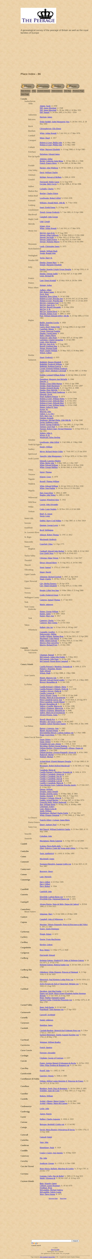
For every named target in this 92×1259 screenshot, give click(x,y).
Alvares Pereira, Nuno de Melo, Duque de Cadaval (59, 904)
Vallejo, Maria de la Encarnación (52, 713)
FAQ (33, 91)
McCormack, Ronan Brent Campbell (54, 661)
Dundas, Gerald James (48, 333)
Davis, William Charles (49, 173)
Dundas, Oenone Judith (49, 274)
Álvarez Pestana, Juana (49, 715)
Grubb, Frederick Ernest (49, 595)
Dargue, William (46, 789)
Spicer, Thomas (46, 472)
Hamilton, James (46, 1025)
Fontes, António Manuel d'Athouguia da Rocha (58, 1063)
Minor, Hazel (45, 138)
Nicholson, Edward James (50, 154)
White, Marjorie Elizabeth (50, 149)
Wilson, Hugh (45, 673)
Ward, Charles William (48, 351)
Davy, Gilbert (45, 882)
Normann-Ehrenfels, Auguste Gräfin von (55, 864)
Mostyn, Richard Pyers (48, 645)
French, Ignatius (46, 1047)
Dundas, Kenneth (46, 796)
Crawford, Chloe (46, 544)
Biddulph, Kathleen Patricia (50, 366)
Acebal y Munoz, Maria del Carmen (53, 1103)
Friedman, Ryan (46, 1188)
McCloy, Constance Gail (49, 303)
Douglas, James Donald (49, 792)
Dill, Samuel (44, 112)
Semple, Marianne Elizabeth (51, 265)
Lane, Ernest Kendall (48, 280)
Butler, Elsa (44, 325)
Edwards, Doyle (46, 394)
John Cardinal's (44, 1257)
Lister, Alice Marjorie (48, 342)
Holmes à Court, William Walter (52, 399)
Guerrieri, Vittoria (47, 1076)
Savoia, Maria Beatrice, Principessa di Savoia (57, 1130)
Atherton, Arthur (46, 159)
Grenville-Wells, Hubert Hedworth (53, 802)
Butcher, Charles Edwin (49, 193)
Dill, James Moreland (48, 108)
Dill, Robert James (47, 292)
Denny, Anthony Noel (48, 825)
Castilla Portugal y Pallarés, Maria (53, 687)
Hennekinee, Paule (47, 1148)
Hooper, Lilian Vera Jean (49, 590)
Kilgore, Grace (45, 477)
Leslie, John (44, 1109)
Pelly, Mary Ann (46, 416)
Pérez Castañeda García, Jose (51, 700)
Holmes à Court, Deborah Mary (52, 401)
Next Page (25, 94)
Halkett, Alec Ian (46, 627)
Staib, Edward (45, 671)
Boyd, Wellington (46, 530)
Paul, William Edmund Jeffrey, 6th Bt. (54, 316)
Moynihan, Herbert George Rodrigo (53, 746)
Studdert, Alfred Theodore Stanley (53, 724)
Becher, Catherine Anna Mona (51, 161)
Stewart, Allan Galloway (49, 235)
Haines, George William (49, 612)
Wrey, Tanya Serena (47, 1194)
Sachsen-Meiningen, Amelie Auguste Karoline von (59, 1035)
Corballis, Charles (47, 189)
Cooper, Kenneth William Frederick (53, 369)
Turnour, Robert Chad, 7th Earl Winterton (56, 429)
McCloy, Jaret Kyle (47, 233)
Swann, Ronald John (48, 253)
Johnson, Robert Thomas (49, 535)
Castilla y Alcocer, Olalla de (50, 691)
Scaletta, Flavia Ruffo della (50, 846)
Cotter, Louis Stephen (48, 509)
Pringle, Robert (46, 934)
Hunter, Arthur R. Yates (49, 407)
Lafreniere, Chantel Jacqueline (51, 340)
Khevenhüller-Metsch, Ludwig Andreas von (56, 733)
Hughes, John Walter (48, 495)
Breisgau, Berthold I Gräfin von (52, 1124)
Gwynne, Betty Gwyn (48, 184)
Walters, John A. (46, 433)
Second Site (51, 1257)
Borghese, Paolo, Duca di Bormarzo (53, 1088)
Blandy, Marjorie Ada (48, 678)
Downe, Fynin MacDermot (50, 939)
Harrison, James (46, 117)
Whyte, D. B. (45, 435)
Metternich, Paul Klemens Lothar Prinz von (56, 980)
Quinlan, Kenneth (46, 418)
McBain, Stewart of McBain (50, 177)
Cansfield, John (46, 892)
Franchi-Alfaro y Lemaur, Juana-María (55, 820)
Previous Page (78, 91)
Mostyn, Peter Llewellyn (49, 643)
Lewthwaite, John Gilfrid (49, 442)
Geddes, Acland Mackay (49, 800)
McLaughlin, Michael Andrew (51, 1190)
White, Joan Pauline (47, 488)
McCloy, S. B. (45, 309)
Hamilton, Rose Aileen (48, 296)
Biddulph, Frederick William (51, 364)
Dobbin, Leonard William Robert (52, 375)
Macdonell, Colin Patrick (49, 638)
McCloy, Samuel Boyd (48, 311)
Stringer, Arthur (46, 285)
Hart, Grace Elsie (46, 493)
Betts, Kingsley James (48, 1183)
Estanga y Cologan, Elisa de (50, 798)
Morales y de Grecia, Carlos (50, 722)
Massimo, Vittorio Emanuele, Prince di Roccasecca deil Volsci (64, 925)
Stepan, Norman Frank (48, 348)
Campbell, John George (49, 217)
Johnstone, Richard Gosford (50, 577)
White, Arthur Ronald (48, 133)
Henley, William (46, 447)
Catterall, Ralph (46, 1137)
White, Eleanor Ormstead (49, 815)
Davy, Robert (45, 886)
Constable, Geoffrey (47, 632)
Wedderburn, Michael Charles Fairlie (54, 813)
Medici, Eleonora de (47, 1178)
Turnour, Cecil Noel (47, 427)
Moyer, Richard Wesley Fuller (51, 452)
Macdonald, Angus (47, 859)
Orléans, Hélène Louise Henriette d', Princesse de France (61, 1081)
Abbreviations (57, 91)
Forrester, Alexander (47, 1053)
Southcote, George (47, 1163)
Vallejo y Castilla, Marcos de (51, 706)
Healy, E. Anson (46, 514)
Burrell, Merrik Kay (47, 719)
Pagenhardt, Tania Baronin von (52, 1009)
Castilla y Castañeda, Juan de (51, 779)
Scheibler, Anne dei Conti (50, 1091)
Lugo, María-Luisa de (48, 809)
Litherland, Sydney (47, 807)
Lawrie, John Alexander (49, 505)
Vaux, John (44, 1142)
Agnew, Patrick (46, 1114)
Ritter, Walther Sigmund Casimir (52, 998)
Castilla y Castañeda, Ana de (51, 776)
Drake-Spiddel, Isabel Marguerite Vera (54, 122)
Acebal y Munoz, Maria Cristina (52, 1101)
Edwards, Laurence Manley (50, 461)
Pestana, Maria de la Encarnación (52, 698)
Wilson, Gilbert (46, 353)
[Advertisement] (55, 54)
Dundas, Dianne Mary (48, 263)
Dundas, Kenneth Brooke (49, 388)
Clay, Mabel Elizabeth (48, 586)
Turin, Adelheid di (47, 853)
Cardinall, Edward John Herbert (52, 551)
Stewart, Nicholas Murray (50, 242)
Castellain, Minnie (47, 329)
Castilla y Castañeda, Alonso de (52, 774)
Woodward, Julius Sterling (50, 437)
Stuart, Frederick (46, 357)
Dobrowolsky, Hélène (48, 634)
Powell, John (45, 1071)
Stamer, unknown (46, 1020)
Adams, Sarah (45, 106)
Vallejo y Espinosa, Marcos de (51, 708)
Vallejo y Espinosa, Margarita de (52, 710)
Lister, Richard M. (47, 276)
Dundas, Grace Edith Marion (51, 384)
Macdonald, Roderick (48, 539)
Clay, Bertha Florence (48, 584)
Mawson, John (45, 412)
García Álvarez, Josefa (48, 695)
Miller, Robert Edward (48, 641)
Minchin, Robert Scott (48, 314)
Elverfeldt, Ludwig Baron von (51, 897)
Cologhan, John (46, 836)
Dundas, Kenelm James (49, 794)
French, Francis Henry (48, 163)
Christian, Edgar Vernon (49, 558)
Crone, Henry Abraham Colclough (53, 371)
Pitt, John (43, 1158)
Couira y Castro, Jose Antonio (51, 1153)
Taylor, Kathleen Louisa (49, 422)
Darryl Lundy (55, 1250)
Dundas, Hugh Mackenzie (50, 386)
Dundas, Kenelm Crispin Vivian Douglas (55, 269)
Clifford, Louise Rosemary (50, 1186)
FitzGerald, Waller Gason (49, 182)
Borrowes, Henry (46, 871)
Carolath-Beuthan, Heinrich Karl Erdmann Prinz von (60, 1030)
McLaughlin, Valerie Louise (50, 1192)
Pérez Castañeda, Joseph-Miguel (52, 702)
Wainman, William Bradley (50, 1042)
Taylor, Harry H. (46, 258)
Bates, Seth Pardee (47, 1007)
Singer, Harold (45, 572)
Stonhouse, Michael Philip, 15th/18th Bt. (55, 420)
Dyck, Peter (44, 294)
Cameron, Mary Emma (48, 623)
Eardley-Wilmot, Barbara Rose (51, 636)
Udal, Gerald (45, 222)
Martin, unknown (46, 604)
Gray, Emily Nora (46, 553)
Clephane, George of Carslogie (51, 1058)
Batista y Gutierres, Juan (49, 728)
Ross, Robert (45, 950)
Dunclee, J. (44, 381)
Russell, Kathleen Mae (48, 346)
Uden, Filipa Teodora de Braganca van (54, 1065)
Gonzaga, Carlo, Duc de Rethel (52, 1176)
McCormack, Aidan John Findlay (52, 657)
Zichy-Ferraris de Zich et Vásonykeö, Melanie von (59, 984)
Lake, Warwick (45, 877)
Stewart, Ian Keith (47, 237)
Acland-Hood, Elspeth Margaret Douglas (55, 761)
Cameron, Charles (47, 621)
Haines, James (45, 614)
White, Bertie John (47, 463)
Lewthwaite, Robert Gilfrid (50, 198)
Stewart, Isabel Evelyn (48, 239)
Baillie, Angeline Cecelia (49, 323)
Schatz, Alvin (45, 226)
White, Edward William (49, 465)
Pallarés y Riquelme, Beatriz (51, 669)
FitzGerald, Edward (47, 955)
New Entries (25, 91)
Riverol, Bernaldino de (48, 682)
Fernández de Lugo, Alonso (50, 744)
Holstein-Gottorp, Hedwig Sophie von (54, 965)
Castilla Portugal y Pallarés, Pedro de (54, 689)
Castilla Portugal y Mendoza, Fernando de (56, 667)
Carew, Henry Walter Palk (50, 327)
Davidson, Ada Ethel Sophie (50, 991)
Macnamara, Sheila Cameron (51, 841)
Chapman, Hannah (47, 655)
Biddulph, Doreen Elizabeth (50, 362)
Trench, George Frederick (50, 212)
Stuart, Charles (45, 579)
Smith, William (46, 811)
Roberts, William (46, 1096)
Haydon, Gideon (46, 945)
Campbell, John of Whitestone (51, 919)
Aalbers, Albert (46, 290)
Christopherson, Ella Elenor (50, 129)
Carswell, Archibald (47, 1015)
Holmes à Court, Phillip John (51, 143)
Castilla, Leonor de (47, 693)
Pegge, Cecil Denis (47, 735)
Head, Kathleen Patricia (49, 397)
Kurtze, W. (44, 409)
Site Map (67, 91)
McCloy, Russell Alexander (50, 307)
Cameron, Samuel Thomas (50, 600)
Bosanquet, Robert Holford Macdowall (55, 766)
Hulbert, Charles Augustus (50, 1119)
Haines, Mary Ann (47, 616)
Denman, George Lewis (49, 525)
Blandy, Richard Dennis (49, 731)
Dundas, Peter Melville (49, 390)
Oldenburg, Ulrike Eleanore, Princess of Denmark (59, 972)
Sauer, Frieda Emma (47, 207)
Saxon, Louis (45, 516)
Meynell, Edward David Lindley (52, 680)
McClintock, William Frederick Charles (55, 829)
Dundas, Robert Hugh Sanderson (52, 392)
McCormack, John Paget (49, 659)
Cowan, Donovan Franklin (50, 331)
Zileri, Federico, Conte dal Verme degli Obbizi (57, 848)
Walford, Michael (46, 757)
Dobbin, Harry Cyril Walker (50, 521)
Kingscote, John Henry (48, 338)
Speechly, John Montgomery (51, 456)
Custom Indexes (44, 91)
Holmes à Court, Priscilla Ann (51, 299)
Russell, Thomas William (49, 481)
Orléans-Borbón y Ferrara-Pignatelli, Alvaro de (58, 752)
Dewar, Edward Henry (48, 563)
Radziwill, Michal (47, 755)
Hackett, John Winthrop (49, 168)
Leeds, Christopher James (50, 246)
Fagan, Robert (45, 740)
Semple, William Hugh (48, 251)
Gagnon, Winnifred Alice (49, 500)
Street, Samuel (45, 567)
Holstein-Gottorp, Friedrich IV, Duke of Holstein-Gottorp (62, 960)
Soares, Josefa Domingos (49, 929)
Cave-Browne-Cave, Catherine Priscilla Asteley (58, 785)
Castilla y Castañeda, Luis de (51, 781)
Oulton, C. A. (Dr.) (47, 414)
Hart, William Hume (47, 804)
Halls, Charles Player (48, 336)
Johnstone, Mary (46, 914)
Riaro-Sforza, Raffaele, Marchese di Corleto (57, 1169)
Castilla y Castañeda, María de (51, 783)
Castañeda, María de (47, 770)
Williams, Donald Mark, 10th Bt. (52, 203)
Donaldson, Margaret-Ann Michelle (53, 379)
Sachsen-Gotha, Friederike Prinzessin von (56, 1000)
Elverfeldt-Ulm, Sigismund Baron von (54, 899)
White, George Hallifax (49, 467)
